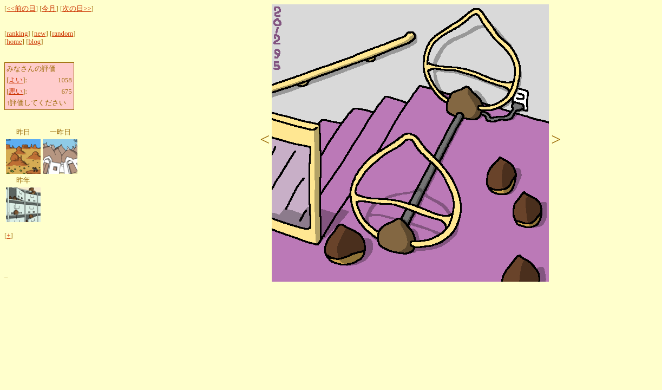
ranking (17, 33)
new (39, 33)
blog (34, 42)
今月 (49, 8)
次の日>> (76, 8)
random (62, 33)
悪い (16, 91)
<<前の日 (20, 8)
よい (16, 80)
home (14, 42)
